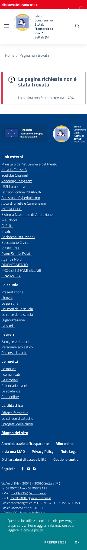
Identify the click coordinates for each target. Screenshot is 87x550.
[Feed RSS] (34, 469)
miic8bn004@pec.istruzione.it (30, 497)
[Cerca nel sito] (77, 27)
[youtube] (28, 469)
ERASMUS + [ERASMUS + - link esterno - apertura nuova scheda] (11, 276)
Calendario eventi (14, 385)
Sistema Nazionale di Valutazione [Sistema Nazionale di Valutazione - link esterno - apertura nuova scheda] (27, 214)
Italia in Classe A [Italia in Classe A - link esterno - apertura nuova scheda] (14, 169)
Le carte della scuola (17, 314)
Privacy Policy (43, 451)
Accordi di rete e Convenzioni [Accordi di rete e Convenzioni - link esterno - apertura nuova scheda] (23, 203)
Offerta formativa (14, 413)
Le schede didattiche (17, 418)
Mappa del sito (14, 433)
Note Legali (69, 451)
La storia (8, 325)
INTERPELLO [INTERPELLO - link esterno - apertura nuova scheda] (11, 209)
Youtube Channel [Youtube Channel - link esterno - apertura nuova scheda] (14, 175)
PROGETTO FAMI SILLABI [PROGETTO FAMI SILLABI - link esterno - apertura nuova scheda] (21, 270)
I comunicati (10, 374)
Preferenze (55, 542)
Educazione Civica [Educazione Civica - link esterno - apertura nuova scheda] (15, 242)
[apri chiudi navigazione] (6, 26)
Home (9, 55)
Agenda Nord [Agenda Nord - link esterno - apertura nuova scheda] (11, 259)
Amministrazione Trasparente (25, 443)
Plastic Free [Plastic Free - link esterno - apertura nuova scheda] (10, 248)
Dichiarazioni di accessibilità (23, 459)
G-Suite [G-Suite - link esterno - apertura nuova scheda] (7, 225)
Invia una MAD (13, 451)
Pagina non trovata (34, 55)
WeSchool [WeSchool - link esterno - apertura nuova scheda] (9, 220)
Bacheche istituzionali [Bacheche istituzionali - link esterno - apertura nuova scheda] (18, 237)
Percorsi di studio (14, 352)
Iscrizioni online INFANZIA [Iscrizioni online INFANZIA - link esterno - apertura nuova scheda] (21, 192)
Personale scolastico (17, 347)
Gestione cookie (65, 459)
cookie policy (33, 530)
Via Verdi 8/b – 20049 (16, 483)
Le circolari (9, 380)
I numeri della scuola (17, 309)
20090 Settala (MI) (47, 483)
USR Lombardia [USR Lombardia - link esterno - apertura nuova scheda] (13, 186)
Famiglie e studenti (15, 341)
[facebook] (22, 469)
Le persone (9, 303)
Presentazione (12, 292)
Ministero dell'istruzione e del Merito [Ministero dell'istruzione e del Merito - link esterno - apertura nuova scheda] (29, 164)
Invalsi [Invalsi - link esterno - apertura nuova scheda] (6, 231)
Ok (77, 542)
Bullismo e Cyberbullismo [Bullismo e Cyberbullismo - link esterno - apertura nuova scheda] (20, 197)
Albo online (10, 396)
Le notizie (8, 368)
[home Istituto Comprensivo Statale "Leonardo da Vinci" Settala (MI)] (35, 26)
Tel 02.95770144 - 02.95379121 (24, 488)
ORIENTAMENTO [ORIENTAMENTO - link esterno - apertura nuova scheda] (14, 265)
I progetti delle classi (17, 424)
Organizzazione (13, 320)
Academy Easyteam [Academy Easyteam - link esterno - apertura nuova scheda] (16, 181)
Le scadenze (10, 391)
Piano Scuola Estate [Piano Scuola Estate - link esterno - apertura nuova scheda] (16, 253)
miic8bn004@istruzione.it (28, 493)
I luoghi (7, 297)
